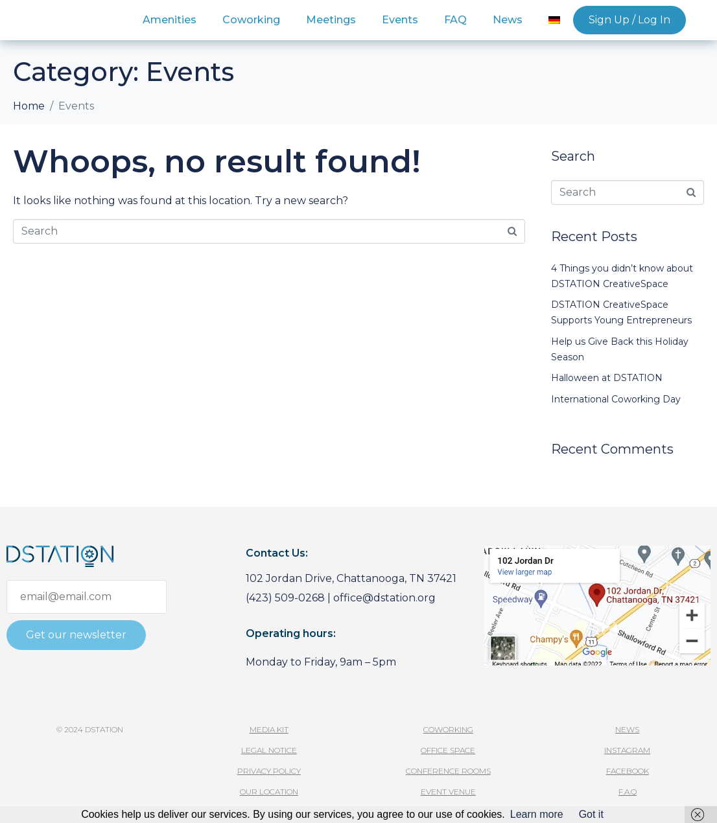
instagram (627, 750)
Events (400, 20)
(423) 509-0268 (285, 598)
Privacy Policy (269, 771)
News (508, 20)
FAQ (455, 20)
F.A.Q (627, 791)
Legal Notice (269, 750)
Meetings (331, 20)
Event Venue (448, 791)
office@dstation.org (384, 598)
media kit (269, 729)
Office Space (448, 750)
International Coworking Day (616, 399)
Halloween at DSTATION (607, 378)
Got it (591, 814)
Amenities (169, 20)
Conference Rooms (448, 771)
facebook (627, 771)
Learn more (536, 814)
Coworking (251, 20)
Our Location (269, 791)
